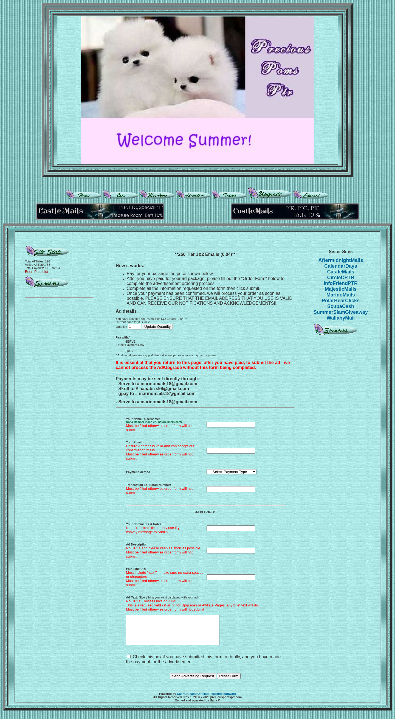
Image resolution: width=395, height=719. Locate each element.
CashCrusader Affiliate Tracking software (206, 699)
